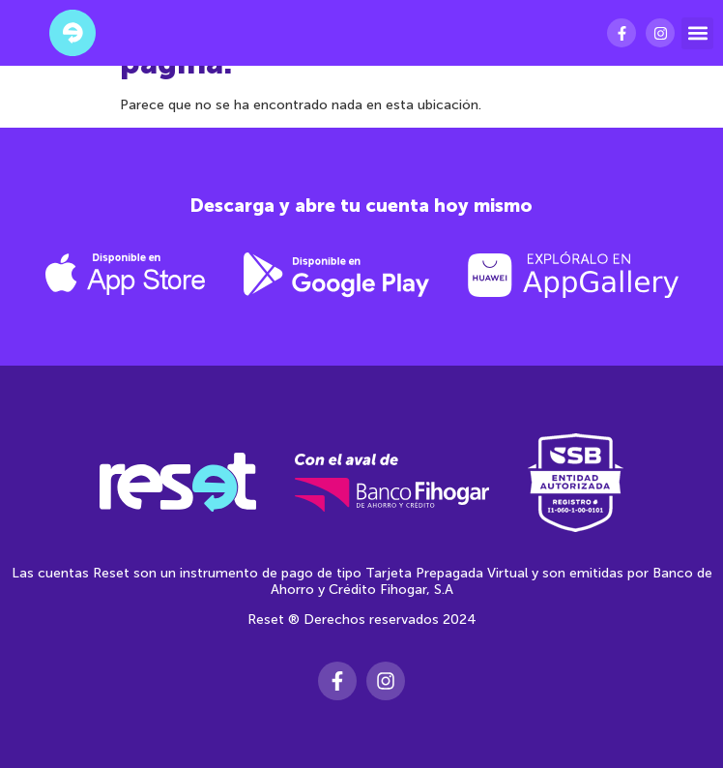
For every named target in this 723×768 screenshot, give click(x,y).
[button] (697, 33)
